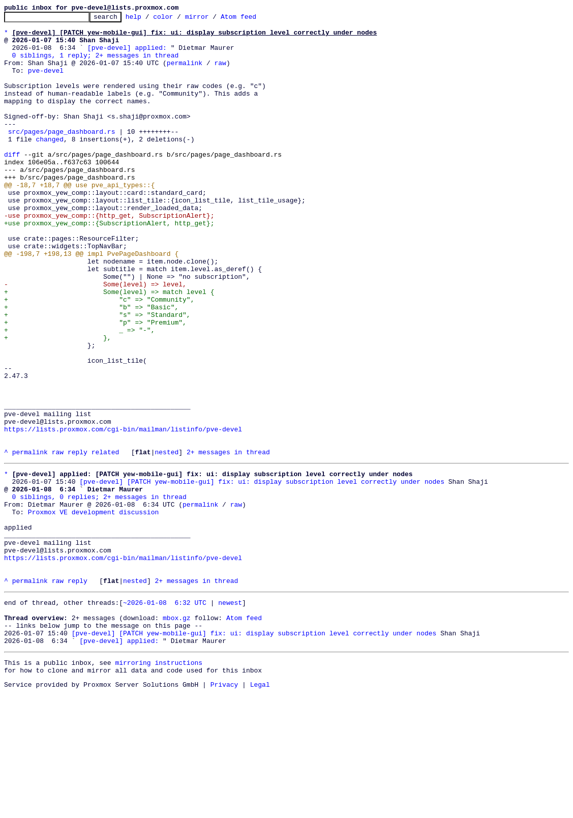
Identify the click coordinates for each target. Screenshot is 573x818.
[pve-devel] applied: (127, 55)
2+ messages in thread (228, 540)
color (179, 19)
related (105, 540)
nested (166, 540)
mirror (213, 19)
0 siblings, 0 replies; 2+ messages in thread (99, 591)
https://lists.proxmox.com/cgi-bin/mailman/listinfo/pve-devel (123, 512)
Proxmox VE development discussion (93, 609)
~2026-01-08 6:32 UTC (164, 715)
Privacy (224, 809)
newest (230, 715)
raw (220, 73)
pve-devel (46, 82)
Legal (260, 809)
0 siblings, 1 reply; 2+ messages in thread (95, 64)
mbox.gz (177, 733)
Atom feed (254, 19)
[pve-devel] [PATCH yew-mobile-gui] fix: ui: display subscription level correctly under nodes (261, 572)
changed (50, 164)
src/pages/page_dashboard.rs (61, 155)
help (149, 19)
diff (12, 183)
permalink (184, 73)
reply (77, 540)
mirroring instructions (158, 784)
